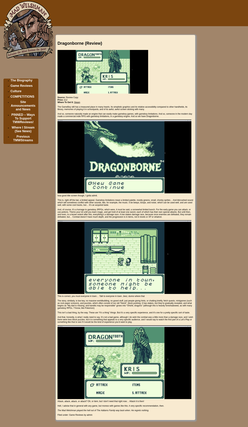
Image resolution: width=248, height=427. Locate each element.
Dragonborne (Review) (80, 43)
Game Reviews (21, 85)
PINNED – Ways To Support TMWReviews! (23, 118)
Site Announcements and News (23, 105)
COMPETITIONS (22, 96)
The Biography (21, 80)
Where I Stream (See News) (23, 129)
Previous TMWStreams (23, 138)
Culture (15, 91)
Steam (77, 102)
